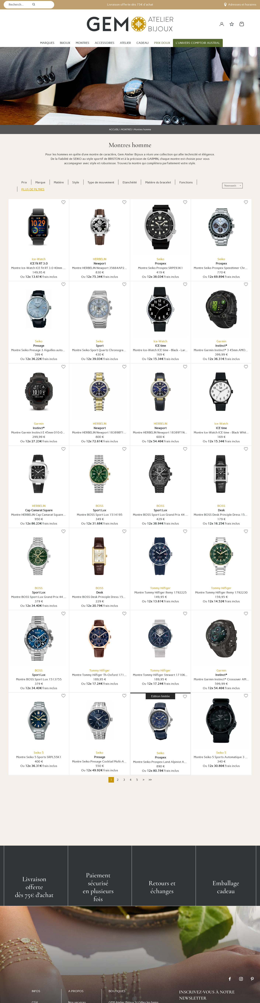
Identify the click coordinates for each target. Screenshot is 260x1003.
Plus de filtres (32, 189)
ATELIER (125, 43)
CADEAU (142, 43)
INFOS (36, 991)
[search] (33, 4)
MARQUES (47, 43)
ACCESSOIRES (104, 43)
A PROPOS (76, 991)
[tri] (232, 185)
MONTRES (82, 43)
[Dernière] (150, 780)
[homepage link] (130, 24)
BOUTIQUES (117, 991)
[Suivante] (143, 780)
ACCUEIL (114, 129)
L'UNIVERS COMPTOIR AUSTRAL (198, 43)
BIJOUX (65, 43)
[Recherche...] (16, 4)
